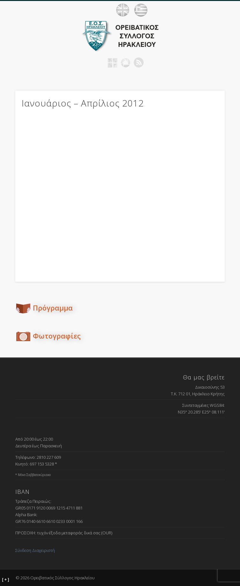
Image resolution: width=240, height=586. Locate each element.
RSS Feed (139, 62)
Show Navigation (227, 10)
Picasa (125, 62)
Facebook (99, 62)
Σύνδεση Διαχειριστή (35, 550)
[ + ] (5, 579)
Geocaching (112, 62)
